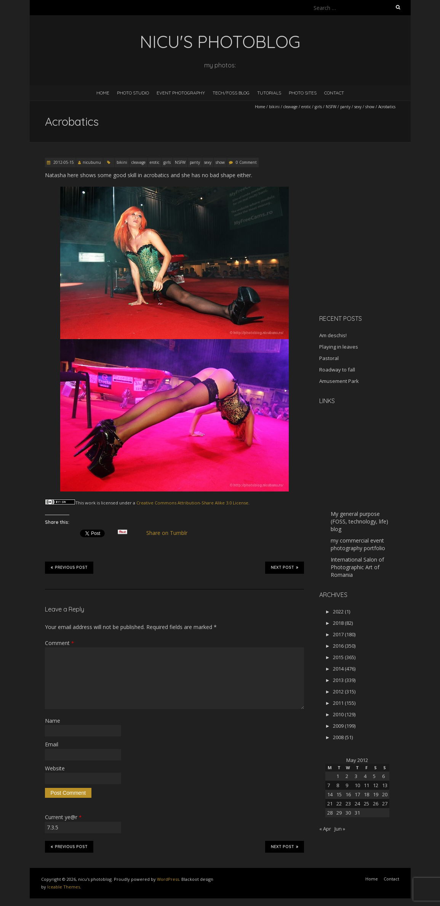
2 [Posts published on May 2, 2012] (347, 776)
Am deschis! (333, 335)
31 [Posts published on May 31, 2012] (357, 812)
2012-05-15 (63, 162)
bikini (274, 106)
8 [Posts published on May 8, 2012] (337, 785)
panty (345, 106)
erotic (306, 106)
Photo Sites (303, 93)
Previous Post (69, 567)
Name (52, 720)
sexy (358, 106)
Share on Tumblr (169, 533)
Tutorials (269, 93)
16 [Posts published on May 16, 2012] (348, 794)
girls (318, 106)
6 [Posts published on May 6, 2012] (383, 776)
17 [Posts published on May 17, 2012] (357, 794)
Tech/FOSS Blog (231, 93)
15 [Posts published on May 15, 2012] (339, 794)
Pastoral (329, 358)
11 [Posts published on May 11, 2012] (366, 785)
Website (55, 768)
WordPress (168, 879)
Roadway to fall (337, 369)
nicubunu (92, 162)
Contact (334, 93)
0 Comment (246, 162)
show (369, 106)
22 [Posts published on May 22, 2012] (339, 803)
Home (102, 93)
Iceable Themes (63, 887)
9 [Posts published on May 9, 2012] (347, 785)
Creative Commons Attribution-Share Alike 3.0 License (192, 503)
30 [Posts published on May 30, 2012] (348, 812)
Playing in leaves (338, 346)
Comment (59, 643)
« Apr (325, 828)
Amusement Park (339, 381)
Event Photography (181, 93)
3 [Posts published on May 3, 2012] (356, 776)
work (90, 503)
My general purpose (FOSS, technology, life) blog (359, 521)
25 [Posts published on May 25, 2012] (366, 803)
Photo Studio (133, 93)
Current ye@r (63, 817)
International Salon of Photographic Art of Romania (357, 567)
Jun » (339, 828)
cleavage (290, 106)
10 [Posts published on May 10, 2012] (357, 785)
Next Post (284, 567)
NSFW (331, 106)
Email (51, 744)
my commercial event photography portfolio (358, 544)
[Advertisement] (366, 255)
